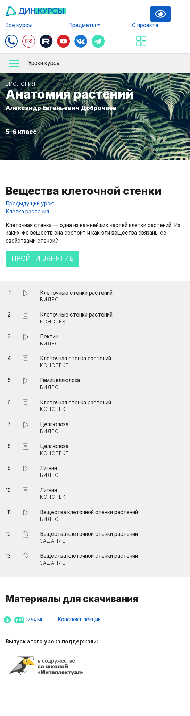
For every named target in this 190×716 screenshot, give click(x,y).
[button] (95, 63)
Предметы (82, 25)
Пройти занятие (42, 258)
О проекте (145, 25)
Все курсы (18, 25)
